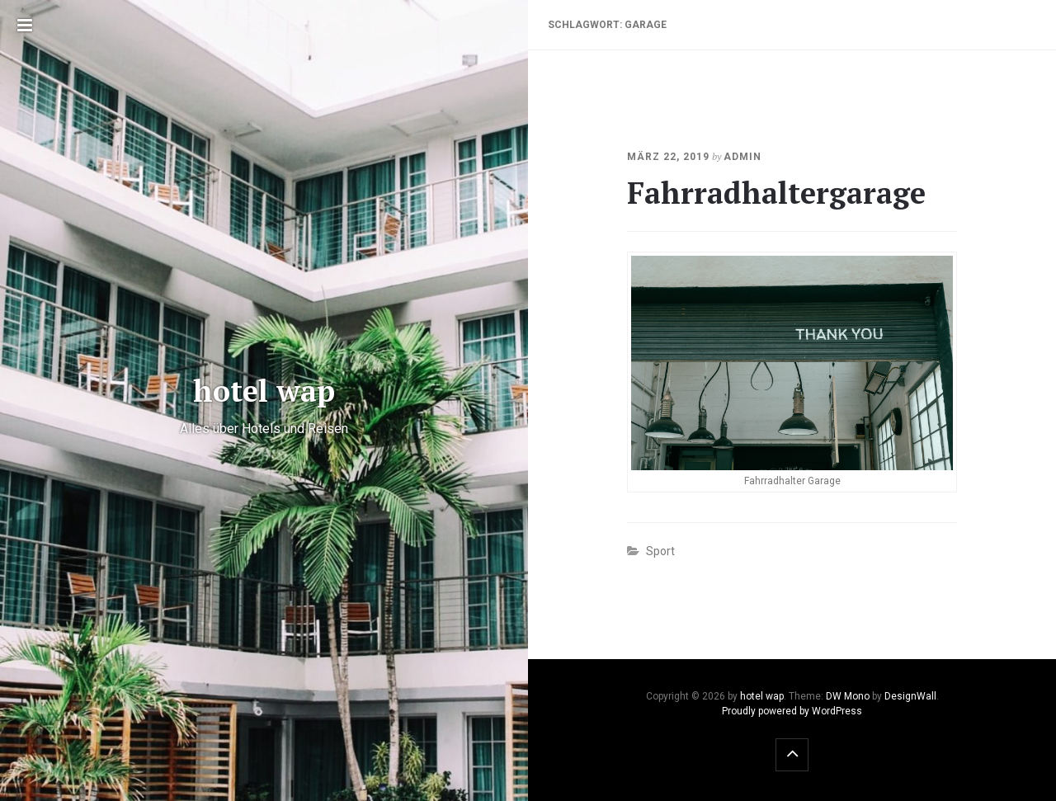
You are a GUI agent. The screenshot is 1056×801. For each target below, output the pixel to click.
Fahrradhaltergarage (776, 192)
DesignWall (910, 696)
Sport (660, 551)
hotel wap (762, 696)
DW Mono (848, 696)
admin (742, 157)
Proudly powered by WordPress (792, 711)
